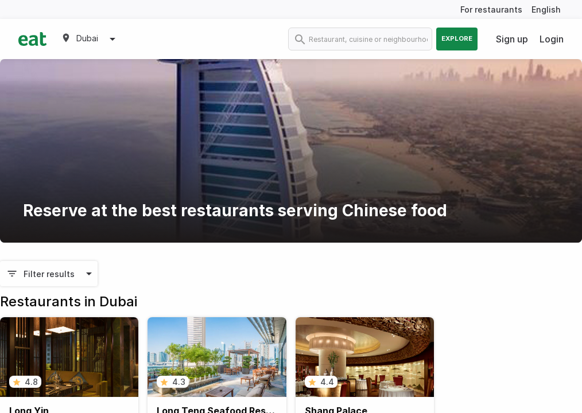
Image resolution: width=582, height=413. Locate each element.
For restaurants (491, 9)
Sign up (512, 39)
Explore (456, 38)
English (546, 9)
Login (552, 39)
